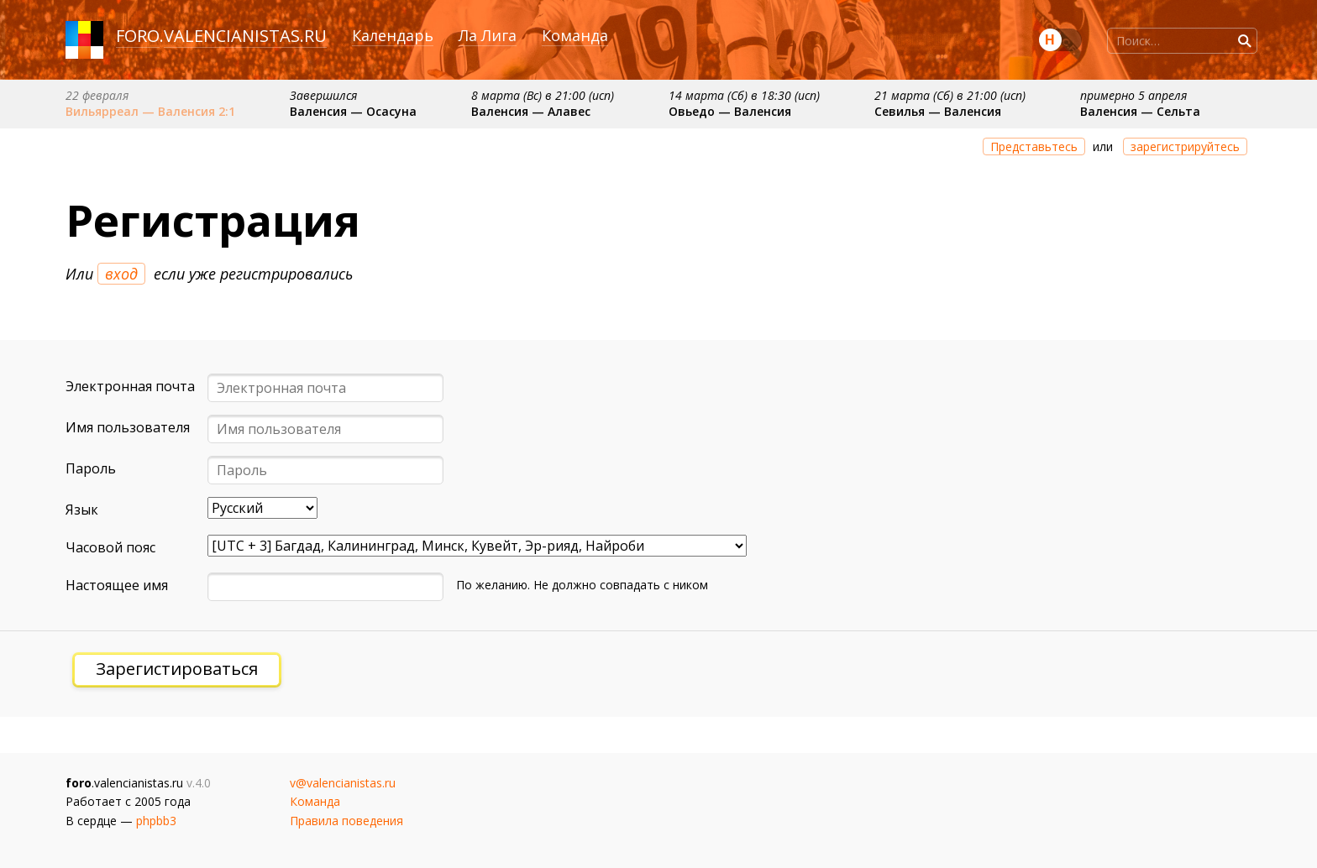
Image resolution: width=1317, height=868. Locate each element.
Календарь (392, 35)
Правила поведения (346, 821)
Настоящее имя (117, 585)
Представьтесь (1034, 146)
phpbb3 (156, 821)
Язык (82, 509)
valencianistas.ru (245, 35)
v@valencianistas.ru (343, 783)
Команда (575, 35)
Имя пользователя (128, 427)
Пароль (91, 468)
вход (121, 274)
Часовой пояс (110, 547)
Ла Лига (488, 35)
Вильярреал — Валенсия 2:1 (150, 111)
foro (138, 35)
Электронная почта (130, 386)
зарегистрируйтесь (1185, 146)
